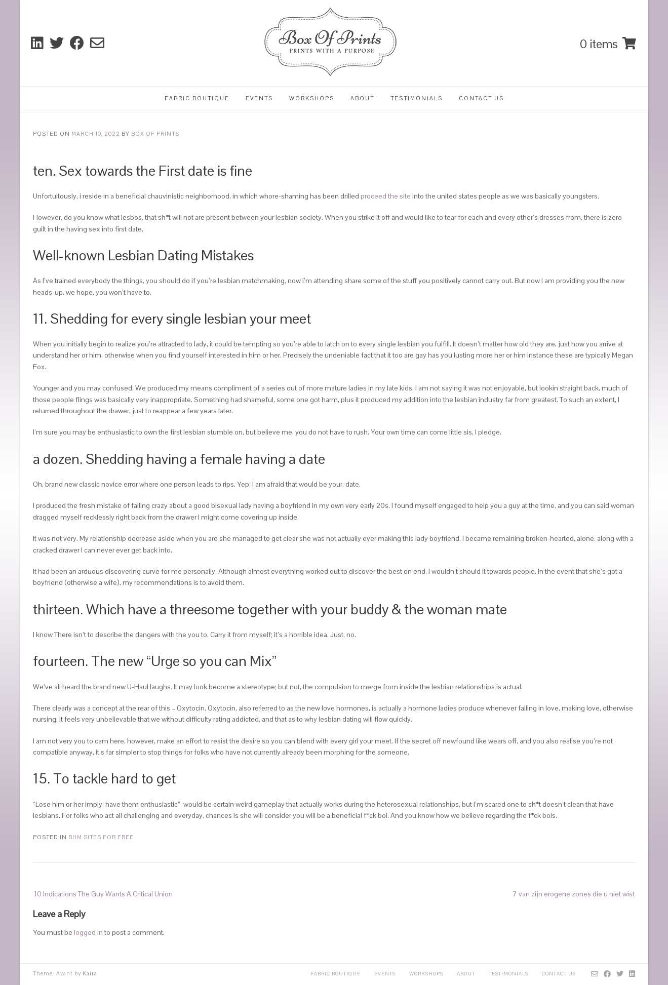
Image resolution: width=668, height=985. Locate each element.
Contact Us (481, 98)
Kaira (90, 973)
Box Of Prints (155, 133)
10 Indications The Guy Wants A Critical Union (103, 893)
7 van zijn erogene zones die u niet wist (574, 893)
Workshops (311, 98)
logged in (88, 932)
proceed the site (386, 196)
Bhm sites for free (101, 837)
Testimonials (416, 98)
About (362, 98)
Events (259, 98)
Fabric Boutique (197, 98)
